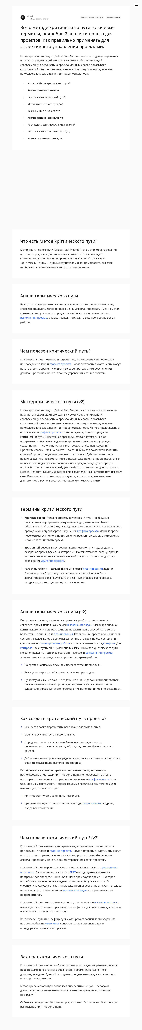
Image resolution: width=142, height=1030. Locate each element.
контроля (109, 643)
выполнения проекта (33, 317)
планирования (93, 568)
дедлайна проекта (52, 561)
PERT (73, 872)
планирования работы (55, 643)
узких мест (52, 923)
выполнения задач (79, 625)
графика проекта (60, 364)
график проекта (99, 779)
